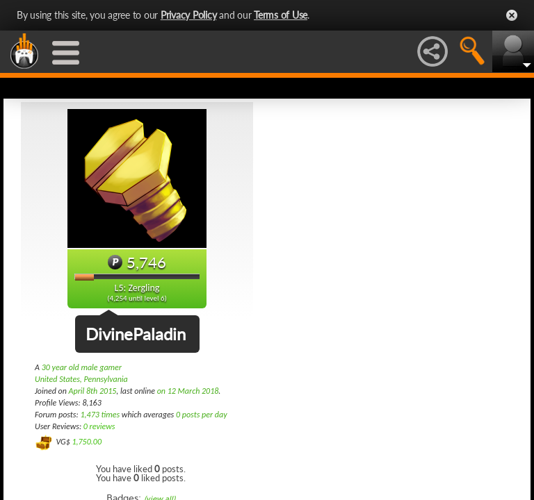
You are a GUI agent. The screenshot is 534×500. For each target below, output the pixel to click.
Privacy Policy (189, 15)
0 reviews (99, 426)
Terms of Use (280, 15)
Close (511, 15)
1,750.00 (87, 442)
